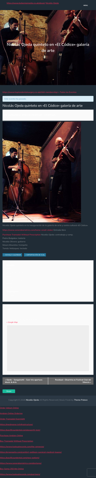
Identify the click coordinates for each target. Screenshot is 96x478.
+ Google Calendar (12, 255)
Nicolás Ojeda (52, 3)
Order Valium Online (9, 408)
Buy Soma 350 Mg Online (12, 468)
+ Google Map (11, 322)
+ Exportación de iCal (35, 255)
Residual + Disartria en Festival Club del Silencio (73, 381)
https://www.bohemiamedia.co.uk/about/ (26, 3)
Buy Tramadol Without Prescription (16, 441)
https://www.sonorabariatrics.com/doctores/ (21, 463)
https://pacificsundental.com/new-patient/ (19, 457)
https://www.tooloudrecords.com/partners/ (20, 474)
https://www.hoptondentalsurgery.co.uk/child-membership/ (30, 92)
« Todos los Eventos (67, 92)
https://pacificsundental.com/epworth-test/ (20, 430)
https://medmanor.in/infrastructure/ (16, 424)
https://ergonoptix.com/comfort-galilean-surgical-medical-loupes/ (31, 452)
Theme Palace (81, 400)
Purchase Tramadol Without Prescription (22, 234)
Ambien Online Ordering (11, 413)
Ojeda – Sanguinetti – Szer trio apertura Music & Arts (23, 381)
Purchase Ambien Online (11, 435)
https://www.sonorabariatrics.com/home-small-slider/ (28, 230)
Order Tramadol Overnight (12, 419)
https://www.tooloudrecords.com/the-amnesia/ (22, 446)
